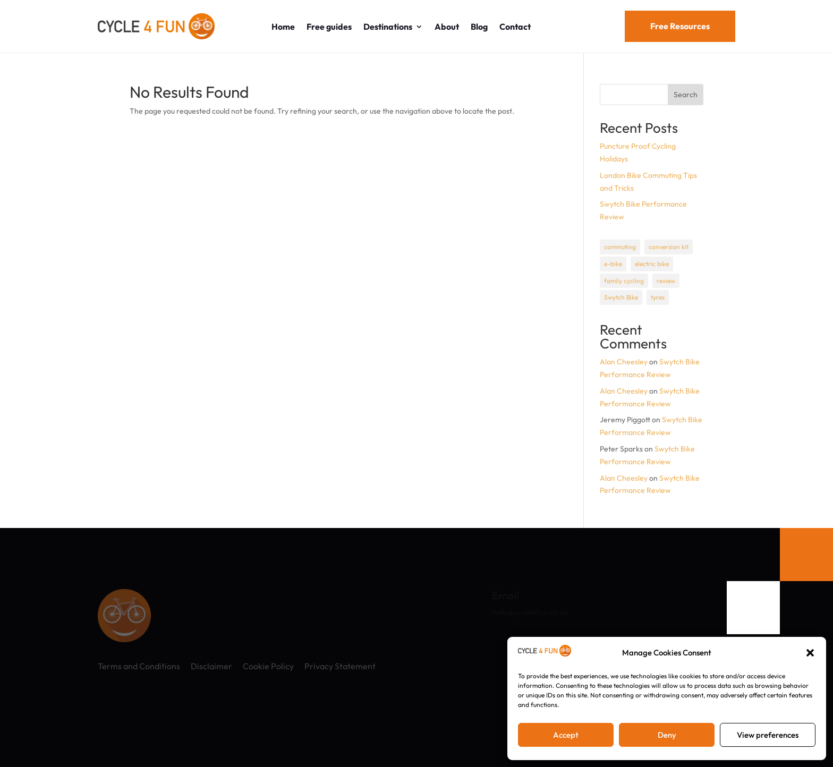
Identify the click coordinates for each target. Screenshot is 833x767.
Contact (515, 26)
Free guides (329, 26)
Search (686, 94)
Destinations (387, 26)
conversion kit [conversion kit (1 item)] (668, 247)
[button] (810, 652)
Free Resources (680, 26)
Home (283, 26)
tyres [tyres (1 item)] (658, 297)
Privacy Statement (340, 666)
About (447, 26)
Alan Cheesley (624, 362)
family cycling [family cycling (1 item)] (624, 281)
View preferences (767, 735)
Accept (566, 735)
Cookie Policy (268, 666)
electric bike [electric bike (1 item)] (652, 264)
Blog (479, 26)
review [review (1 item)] (666, 281)
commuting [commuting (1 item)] (620, 247)
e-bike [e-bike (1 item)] (613, 264)
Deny (667, 735)
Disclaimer (211, 666)
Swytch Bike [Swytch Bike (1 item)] (621, 297)
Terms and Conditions (139, 666)
